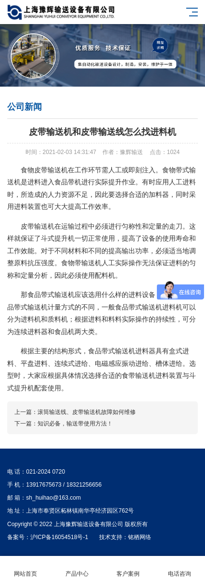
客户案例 (128, 568)
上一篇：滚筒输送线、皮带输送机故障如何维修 (75, 412)
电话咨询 (179, 568)
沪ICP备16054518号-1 (59, 537)
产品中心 (77, 568)
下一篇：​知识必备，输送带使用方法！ (63, 423)
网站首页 (25, 568)
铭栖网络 (139, 537)
